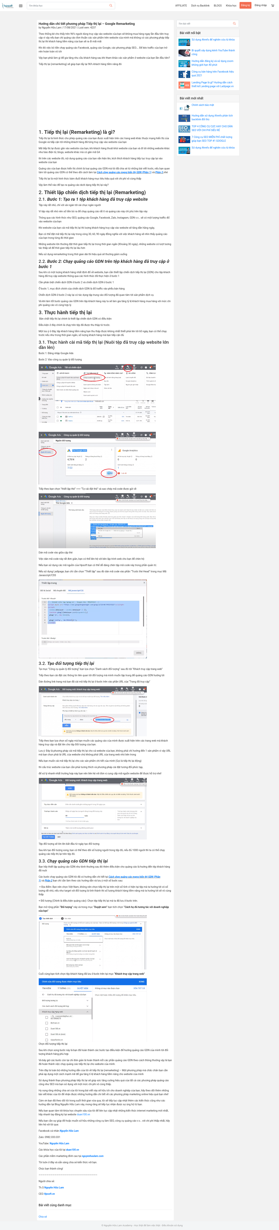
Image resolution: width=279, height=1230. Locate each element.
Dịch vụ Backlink (200, 5)
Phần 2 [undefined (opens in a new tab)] (159, 172)
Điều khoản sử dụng (172, 1225)
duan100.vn (83, 1114)
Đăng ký (245, 5)
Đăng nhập (261, 5)
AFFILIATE (181, 5)
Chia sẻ (43, 1216)
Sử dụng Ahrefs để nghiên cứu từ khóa (213, 39)
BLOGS (218, 5)
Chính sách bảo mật (203, 105)
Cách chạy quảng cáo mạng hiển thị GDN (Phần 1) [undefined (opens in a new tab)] (124, 172)
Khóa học (231, 5)
